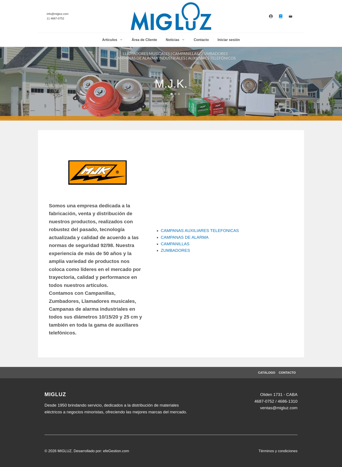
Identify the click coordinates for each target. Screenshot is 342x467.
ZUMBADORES (175, 250)
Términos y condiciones (278, 451)
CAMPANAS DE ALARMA (185, 237)
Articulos (114, 40)
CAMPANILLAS (175, 244)
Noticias (177, 40)
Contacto (201, 40)
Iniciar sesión (229, 40)
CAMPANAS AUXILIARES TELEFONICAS (200, 230)
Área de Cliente (144, 40)
